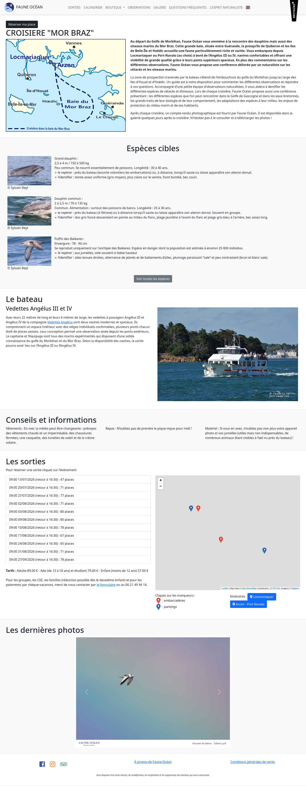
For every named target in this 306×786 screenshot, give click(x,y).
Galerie (160, 7)
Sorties (74, 7)
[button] (86, 692)
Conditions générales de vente (252, 762)
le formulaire (106, 585)
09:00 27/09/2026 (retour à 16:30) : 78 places (41, 559)
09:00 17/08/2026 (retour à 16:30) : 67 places (41, 535)
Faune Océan (23, 7)
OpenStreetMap (249, 588)
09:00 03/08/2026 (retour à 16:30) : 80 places (41, 511)
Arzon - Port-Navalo (248, 604)
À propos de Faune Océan (153, 762)
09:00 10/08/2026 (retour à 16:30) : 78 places (41, 527)
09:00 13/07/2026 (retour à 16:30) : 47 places (41, 479)
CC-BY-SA (275, 588)
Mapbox (295, 588)
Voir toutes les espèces (153, 279)
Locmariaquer (262, 597)
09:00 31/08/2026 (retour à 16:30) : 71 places (41, 551)
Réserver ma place (21, 24)
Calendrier (93, 7)
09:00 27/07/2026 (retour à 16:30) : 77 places (41, 495)
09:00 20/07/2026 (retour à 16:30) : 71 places (41, 487)
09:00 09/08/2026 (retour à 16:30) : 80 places (41, 519)
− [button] (160, 486)
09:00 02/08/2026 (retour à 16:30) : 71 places (41, 503)
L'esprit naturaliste (226, 7)
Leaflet (225, 588)
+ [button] (160, 481)
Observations (139, 7)
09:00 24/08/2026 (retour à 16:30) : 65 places (41, 543)
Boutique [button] (113, 7)
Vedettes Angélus (60, 322)
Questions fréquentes (188, 7)
